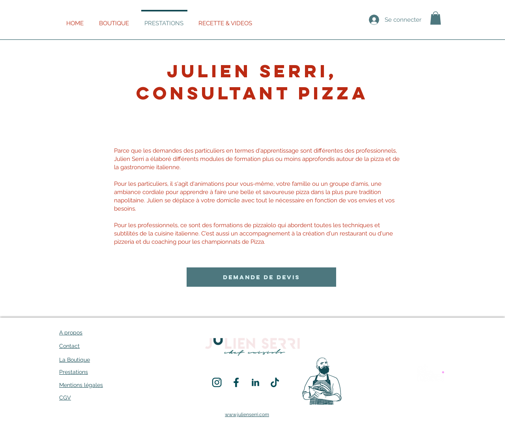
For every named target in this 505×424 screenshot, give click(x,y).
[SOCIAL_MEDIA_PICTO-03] (274, 382)
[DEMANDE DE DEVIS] (261, 277)
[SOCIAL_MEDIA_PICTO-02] (216, 382)
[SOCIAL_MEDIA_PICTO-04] (255, 382)
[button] (435, 17)
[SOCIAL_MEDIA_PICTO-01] (236, 382)
